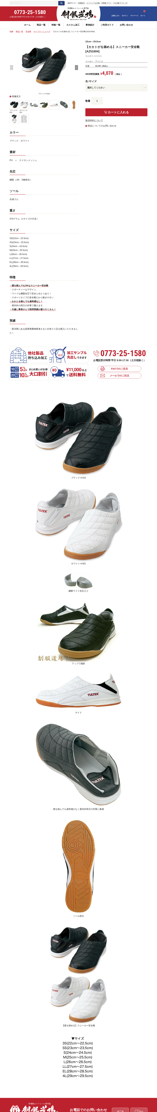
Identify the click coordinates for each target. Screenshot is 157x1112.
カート (142, 16)
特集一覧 (56, 25)
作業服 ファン (106, 3)
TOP (11, 31)
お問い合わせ (126, 25)
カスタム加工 (73, 25)
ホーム (27, 25)
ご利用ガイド (107, 25)
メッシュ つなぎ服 (93, 3)
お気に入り (115, 16)
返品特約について (94, 120)
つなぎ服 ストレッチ (120, 3)
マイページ (134, 16)
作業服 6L (81, 3)
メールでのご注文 (119, 375)
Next (76, 67)
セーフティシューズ (42, 31)
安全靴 (28, 31)
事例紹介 (90, 25)
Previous (11, 67)
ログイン (125, 16)
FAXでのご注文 (119, 368)
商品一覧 (41, 25)
